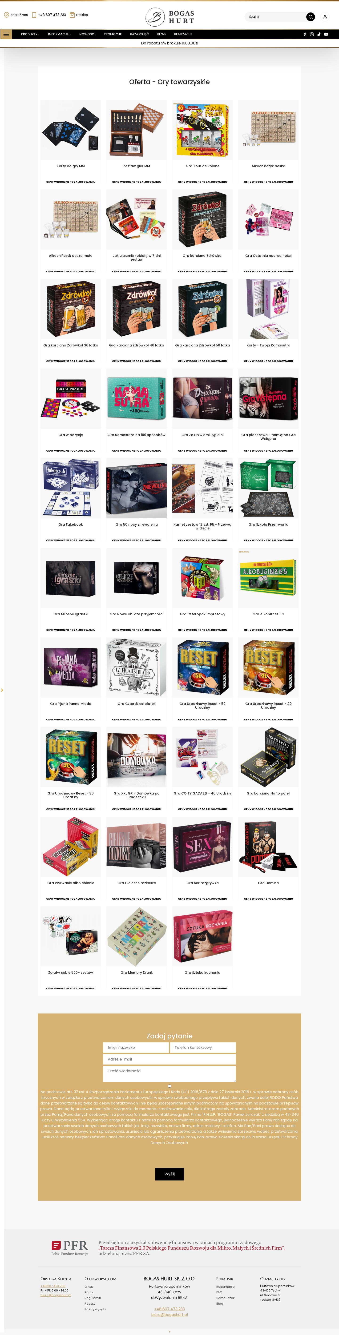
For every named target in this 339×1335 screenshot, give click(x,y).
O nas (89, 1286)
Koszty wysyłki (95, 1309)
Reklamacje (225, 1286)
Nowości (87, 34)
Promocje (113, 34)
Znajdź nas (16, 14)
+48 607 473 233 (48, 14)
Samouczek (225, 1298)
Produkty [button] (28, 34)
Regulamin (93, 1298)
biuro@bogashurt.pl (55, 1295)
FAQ (219, 1292)
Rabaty (90, 1303)
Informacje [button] (58, 34)
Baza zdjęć (139, 34)
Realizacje (183, 34)
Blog (161, 34)
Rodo (89, 1292)
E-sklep (78, 14)
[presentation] (169, 1158)
